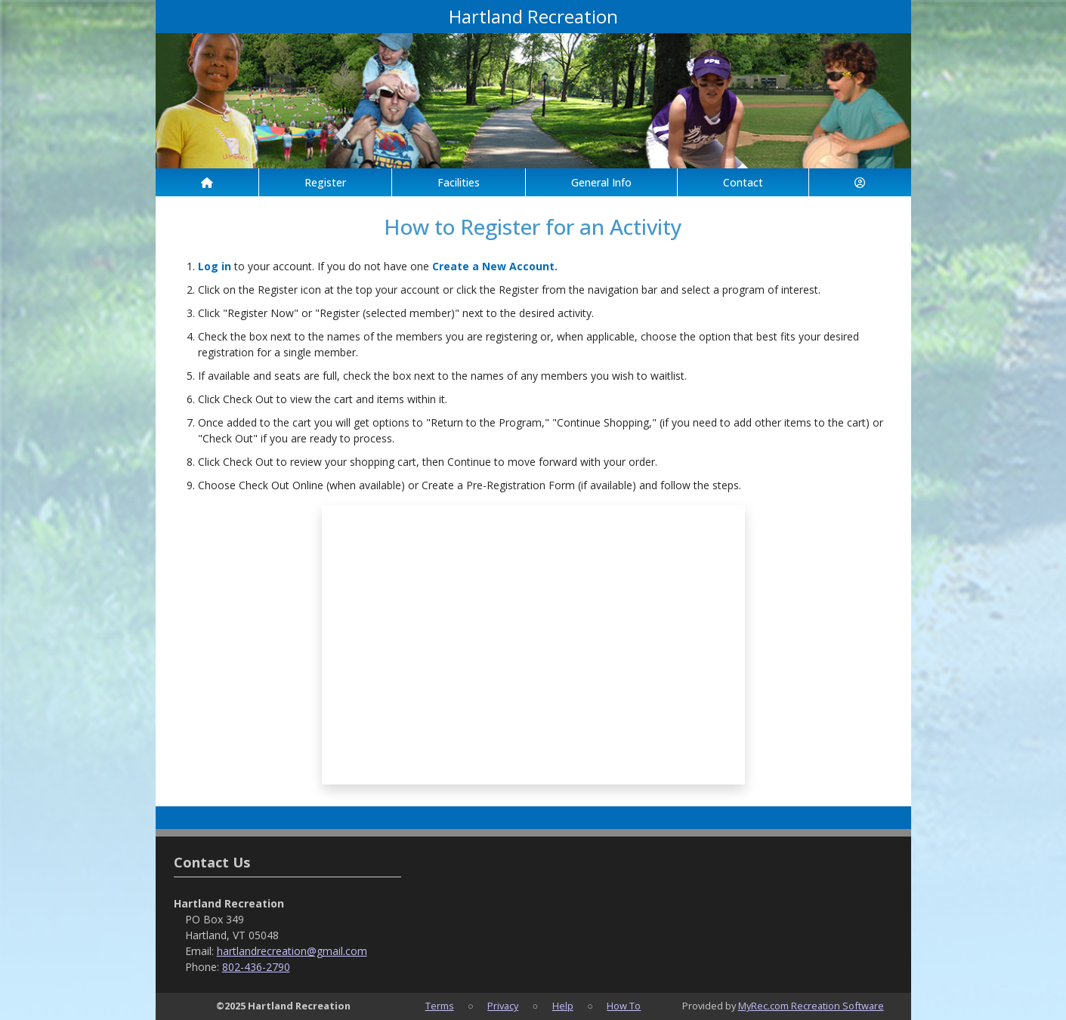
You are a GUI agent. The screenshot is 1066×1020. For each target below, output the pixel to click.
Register (325, 182)
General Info (601, 182)
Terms (439, 1005)
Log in (214, 266)
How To (624, 1005)
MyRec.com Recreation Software (811, 1005)
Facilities (458, 182)
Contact (743, 182)
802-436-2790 (256, 967)
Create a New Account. (495, 266)
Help (562, 1005)
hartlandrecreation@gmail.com (292, 951)
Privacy (502, 1005)
